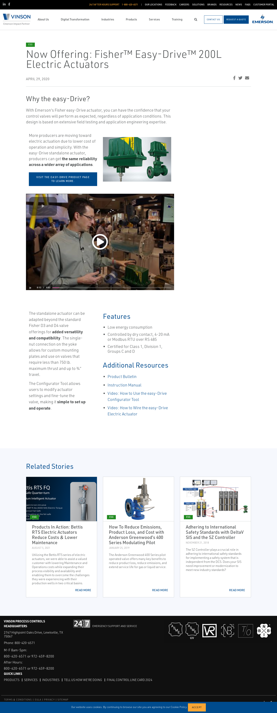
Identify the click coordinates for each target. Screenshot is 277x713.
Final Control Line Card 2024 (129, 680)
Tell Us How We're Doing (83, 680)
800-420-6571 (25, 643)
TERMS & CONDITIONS (18, 699)
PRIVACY (49, 699)
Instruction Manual (124, 384)
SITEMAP (63, 699)
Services (31, 680)
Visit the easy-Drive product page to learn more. (63, 179)
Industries (50, 680)
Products (11, 680)
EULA (38, 699)
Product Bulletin (122, 376)
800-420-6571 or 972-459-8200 (29, 656)
